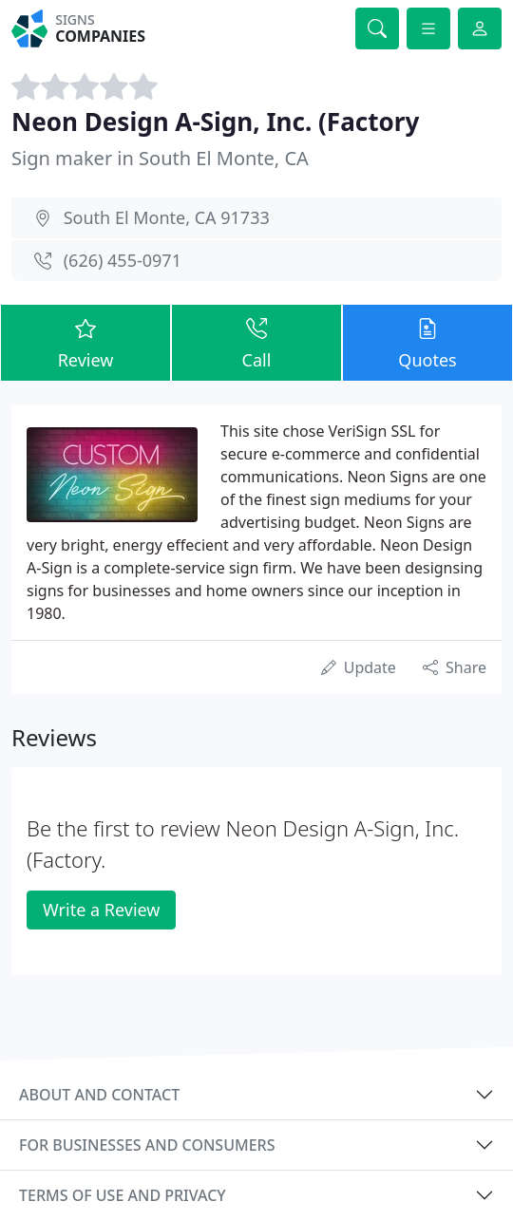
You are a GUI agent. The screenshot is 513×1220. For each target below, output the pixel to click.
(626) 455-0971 (122, 260)
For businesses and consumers (147, 1145)
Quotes (427, 341)
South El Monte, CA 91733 (167, 217)
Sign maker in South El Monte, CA (160, 158)
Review (85, 341)
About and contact (99, 1094)
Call (256, 341)
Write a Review (101, 909)
